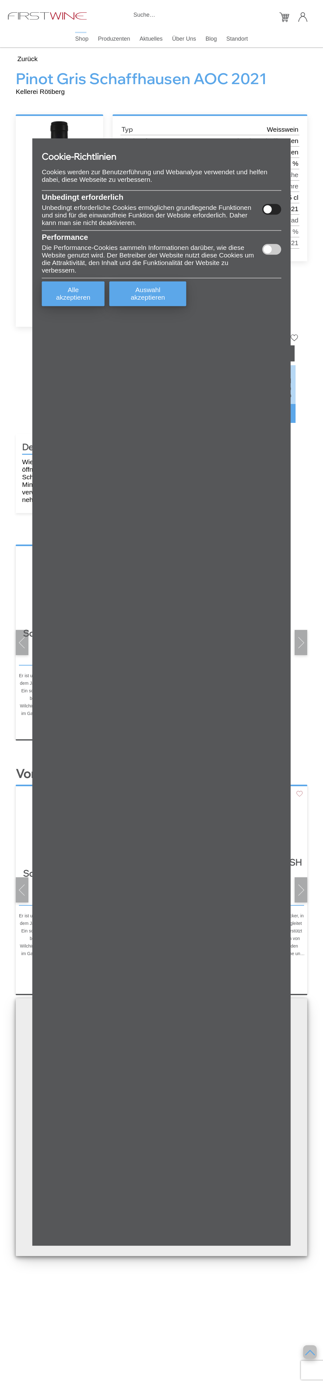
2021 (291, 208)
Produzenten (114, 38)
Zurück (27, 58)
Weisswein (282, 129)
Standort (237, 38)
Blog (211, 38)
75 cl (291, 197)
